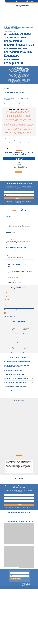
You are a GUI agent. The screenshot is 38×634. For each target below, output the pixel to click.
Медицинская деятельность (12, 26)
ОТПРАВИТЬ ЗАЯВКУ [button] (8, 8)
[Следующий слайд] (36, 466)
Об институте (19, 12)
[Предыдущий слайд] (1, 466)
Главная (5, 26)
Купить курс (18, 171)
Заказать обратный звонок (15, 578)
